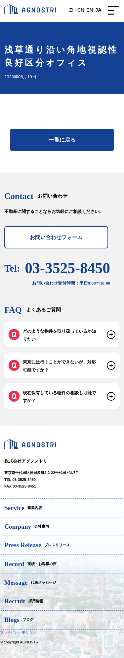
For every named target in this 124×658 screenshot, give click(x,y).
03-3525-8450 (67, 273)
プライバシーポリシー (18, 632)
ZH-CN (76, 10)
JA (98, 10)
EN (89, 10)
